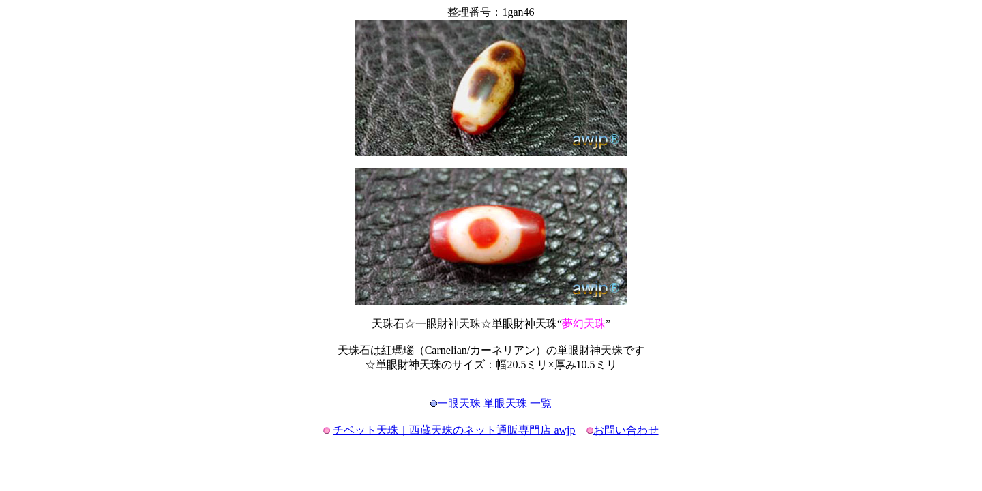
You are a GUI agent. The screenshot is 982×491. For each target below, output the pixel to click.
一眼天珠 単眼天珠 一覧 (494, 403)
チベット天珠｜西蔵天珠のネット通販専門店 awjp (454, 430)
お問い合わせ (626, 430)
